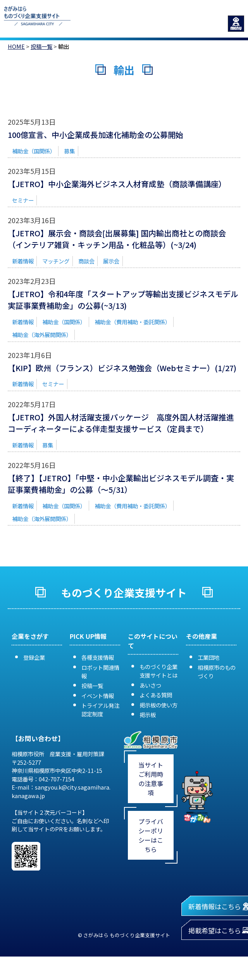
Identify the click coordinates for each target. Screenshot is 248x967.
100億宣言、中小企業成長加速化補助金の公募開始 (95, 134)
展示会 (111, 261)
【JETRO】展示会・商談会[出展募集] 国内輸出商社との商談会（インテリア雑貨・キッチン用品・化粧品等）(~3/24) (117, 238)
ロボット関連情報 (100, 671)
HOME (16, 46)
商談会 (86, 261)
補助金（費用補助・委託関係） (132, 322)
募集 (69, 151)
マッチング (55, 261)
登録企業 (34, 657)
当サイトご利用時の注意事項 (150, 778)
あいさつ (150, 685)
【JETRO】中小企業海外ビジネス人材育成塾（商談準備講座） (117, 183)
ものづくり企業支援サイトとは (158, 670)
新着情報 (23, 261)
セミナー (23, 200)
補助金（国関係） (33, 151)
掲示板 (148, 715)
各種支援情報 (97, 657)
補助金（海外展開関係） (42, 334)
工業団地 (208, 657)
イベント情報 (97, 696)
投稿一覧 (41, 46)
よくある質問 (156, 695)
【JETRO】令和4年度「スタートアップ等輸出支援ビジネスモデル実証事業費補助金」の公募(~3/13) (123, 299)
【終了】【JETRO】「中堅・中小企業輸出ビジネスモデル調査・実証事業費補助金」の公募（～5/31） (121, 483)
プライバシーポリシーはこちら (150, 835)
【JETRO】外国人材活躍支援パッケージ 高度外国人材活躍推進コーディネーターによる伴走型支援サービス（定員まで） (121, 422)
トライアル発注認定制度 (100, 709)
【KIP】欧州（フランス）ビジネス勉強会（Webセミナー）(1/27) (122, 367)
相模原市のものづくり (217, 671)
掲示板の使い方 (158, 705)
